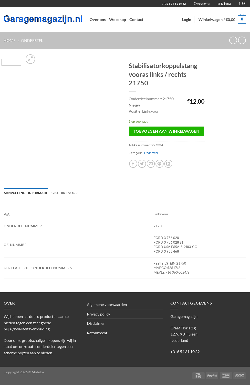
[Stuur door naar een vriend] (151, 164)
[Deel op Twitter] (142, 164)
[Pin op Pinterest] (160, 164)
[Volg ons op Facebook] (239, 3)
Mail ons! (224, 3)
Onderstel (32, 40)
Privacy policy (98, 314)
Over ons (98, 19)
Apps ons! (202, 3)
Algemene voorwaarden (107, 304)
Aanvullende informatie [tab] (26, 193)
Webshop (117, 19)
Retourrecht (97, 332)
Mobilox (38, 372)
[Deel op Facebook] (133, 164)
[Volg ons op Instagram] (243, 3)
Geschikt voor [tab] (65, 193)
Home (10, 40)
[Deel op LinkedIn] (168, 164)
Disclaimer (96, 323)
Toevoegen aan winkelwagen (166, 131)
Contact (136, 19)
